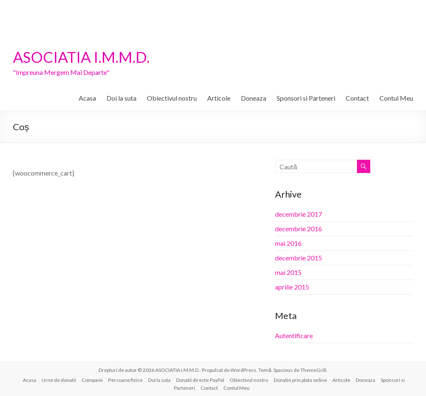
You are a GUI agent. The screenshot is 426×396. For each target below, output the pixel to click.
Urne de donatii (59, 380)
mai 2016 (288, 243)
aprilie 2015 (292, 287)
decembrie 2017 (298, 214)
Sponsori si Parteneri (306, 98)
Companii (92, 380)
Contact (357, 98)
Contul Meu (396, 98)
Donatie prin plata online (300, 380)
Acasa (87, 98)
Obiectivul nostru (172, 98)
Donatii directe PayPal (200, 380)
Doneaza (253, 98)
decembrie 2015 (298, 258)
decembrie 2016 (298, 229)
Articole (218, 98)
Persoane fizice (125, 380)
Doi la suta (121, 98)
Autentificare (294, 335)
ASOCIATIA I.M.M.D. (81, 57)
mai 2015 (288, 272)
